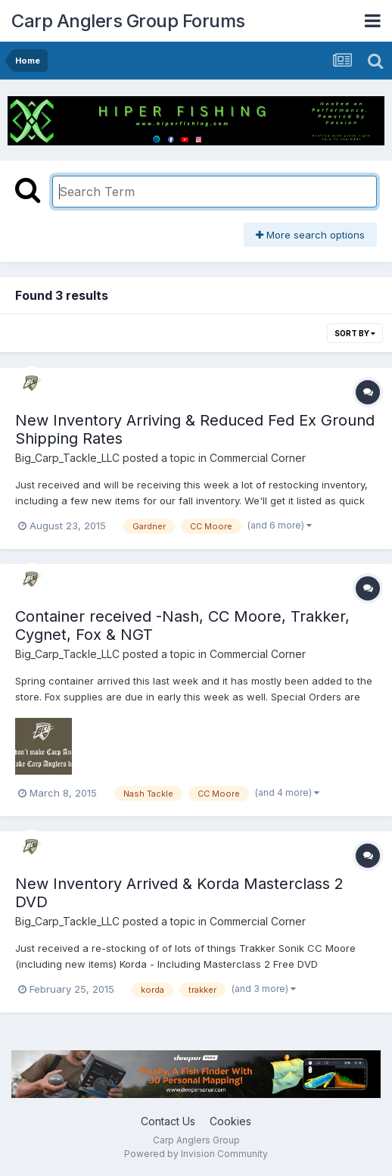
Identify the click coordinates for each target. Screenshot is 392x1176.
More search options (310, 235)
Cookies (230, 1121)
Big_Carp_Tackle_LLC (67, 457)
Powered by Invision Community (196, 1153)
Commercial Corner (258, 457)
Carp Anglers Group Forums (128, 21)
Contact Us (168, 1121)
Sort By (354, 333)
